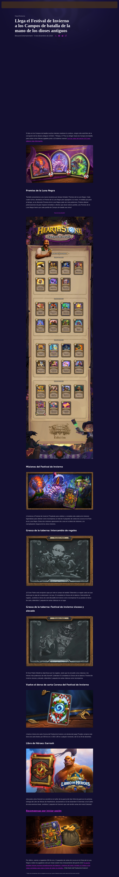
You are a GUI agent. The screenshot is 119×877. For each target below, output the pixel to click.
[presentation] (7, 4)
